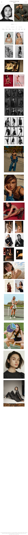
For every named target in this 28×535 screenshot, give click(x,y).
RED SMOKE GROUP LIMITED (19, 533)
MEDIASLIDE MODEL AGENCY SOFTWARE (22, 532)
